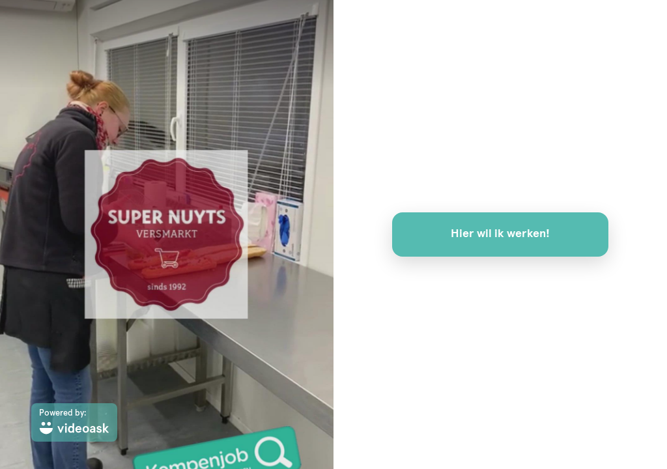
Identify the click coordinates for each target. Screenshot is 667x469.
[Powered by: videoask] (74, 422)
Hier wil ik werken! (500, 234)
